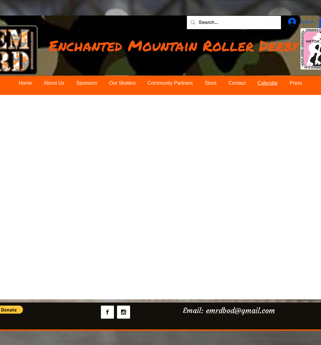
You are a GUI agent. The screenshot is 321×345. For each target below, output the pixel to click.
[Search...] (233, 22)
